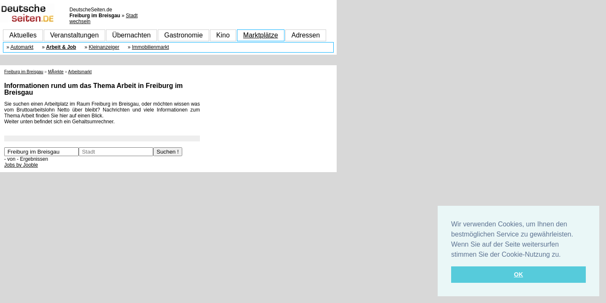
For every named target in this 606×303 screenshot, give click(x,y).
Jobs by (21, 165)
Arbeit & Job (61, 47)
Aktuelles (23, 35)
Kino (223, 35)
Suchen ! (168, 152)
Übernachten (131, 35)
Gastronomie (183, 35)
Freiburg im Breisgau (23, 71)
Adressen (306, 35)
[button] (564, 255)
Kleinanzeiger (104, 47)
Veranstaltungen (74, 35)
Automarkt (22, 47)
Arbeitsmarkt (80, 71)
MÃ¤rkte (56, 71)
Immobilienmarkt (150, 47)
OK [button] (518, 274)
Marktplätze (260, 35)
